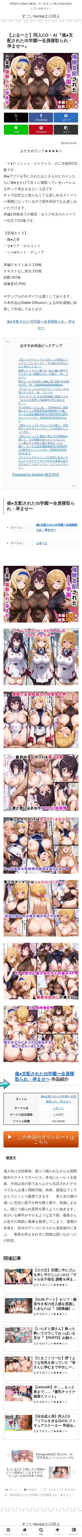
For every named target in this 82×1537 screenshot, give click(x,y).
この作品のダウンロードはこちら (46, 1139)
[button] (66, 130)
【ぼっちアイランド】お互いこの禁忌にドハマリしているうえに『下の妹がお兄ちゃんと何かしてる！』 (43, 363)
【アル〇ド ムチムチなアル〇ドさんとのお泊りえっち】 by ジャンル (43, 391)
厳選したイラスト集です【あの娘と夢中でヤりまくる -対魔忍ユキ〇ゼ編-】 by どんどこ (43, 374)
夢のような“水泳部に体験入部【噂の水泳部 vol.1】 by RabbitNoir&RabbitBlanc (43, 383)
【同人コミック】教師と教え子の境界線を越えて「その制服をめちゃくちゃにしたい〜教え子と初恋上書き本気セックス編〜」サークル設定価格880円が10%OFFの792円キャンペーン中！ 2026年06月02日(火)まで (43, 445)
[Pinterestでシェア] (41, 130)
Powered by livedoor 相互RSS (35, 474)
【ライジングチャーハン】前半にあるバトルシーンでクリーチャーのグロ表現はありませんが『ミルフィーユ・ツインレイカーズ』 (43, 462)
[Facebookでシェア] (41, 118)
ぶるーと (41, 543)
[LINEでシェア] (16, 130)
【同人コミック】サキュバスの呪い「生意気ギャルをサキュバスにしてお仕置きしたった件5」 (43, 429)
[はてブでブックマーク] (66, 118)
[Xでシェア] (16, 118)
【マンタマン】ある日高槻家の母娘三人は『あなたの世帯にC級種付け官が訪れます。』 (43, 400)
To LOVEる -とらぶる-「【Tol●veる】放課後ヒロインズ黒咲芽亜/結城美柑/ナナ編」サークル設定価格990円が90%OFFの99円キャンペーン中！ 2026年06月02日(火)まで (43, 414)
